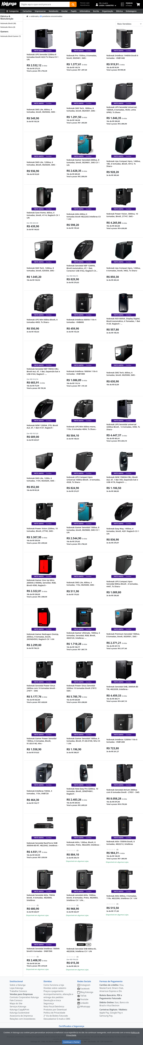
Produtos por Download (55, 1009)
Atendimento (85, 5)
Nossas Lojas (85, 3)
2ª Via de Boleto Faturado (56, 1015)
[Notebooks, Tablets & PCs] (53, 11)
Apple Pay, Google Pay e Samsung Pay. (113, 1012)
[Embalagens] (131, 11)
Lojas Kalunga (16, 988)
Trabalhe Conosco (18, 991)
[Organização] (108, 11)
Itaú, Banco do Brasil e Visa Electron (114, 1004)
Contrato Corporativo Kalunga (24, 997)
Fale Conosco (16, 1000)
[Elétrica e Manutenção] (119, 11)
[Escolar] (64, 11)
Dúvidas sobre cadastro (55, 988)
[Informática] (85, 11)
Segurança (49, 1003)
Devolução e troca (52, 1000)
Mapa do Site (16, 1003)
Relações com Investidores (22, 1018)
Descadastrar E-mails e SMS (57, 1018)
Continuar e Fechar (71, 1042)
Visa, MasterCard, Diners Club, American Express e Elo (111, 988)
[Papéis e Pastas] (73, 11)
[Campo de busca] (45, 4)
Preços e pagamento (53, 991)
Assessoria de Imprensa (21, 1015)
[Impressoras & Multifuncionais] (40, 11)
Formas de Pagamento (111, 981)
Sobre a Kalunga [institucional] (18, 985)
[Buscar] (73, 4)
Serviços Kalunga (18, 1006)
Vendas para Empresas (21, 994)
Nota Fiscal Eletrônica (54, 1006)
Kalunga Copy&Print (19, 1009)
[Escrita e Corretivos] (96, 11)
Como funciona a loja (54, 985)
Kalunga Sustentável (19, 1012)
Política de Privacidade (54, 1012)
